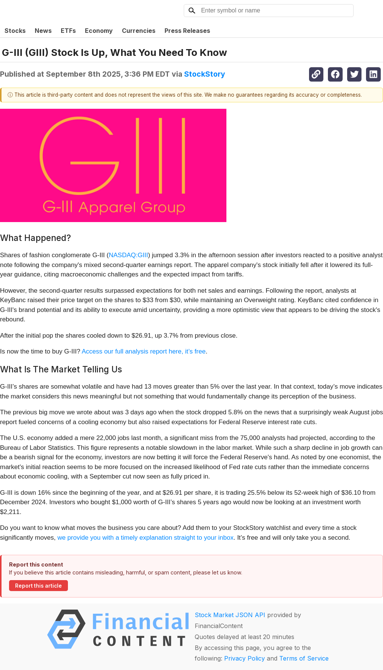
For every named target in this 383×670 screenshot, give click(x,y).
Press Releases (187, 30)
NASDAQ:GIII (128, 255)
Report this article (38, 586)
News (43, 30)
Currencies (138, 30)
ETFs (68, 30)
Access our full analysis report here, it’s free (144, 351)
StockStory (204, 74)
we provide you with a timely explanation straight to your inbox (145, 537)
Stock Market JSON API (230, 615)
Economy (99, 30)
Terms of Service (304, 658)
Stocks (15, 30)
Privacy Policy (244, 658)
